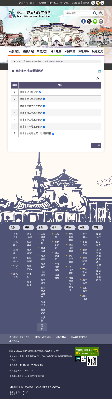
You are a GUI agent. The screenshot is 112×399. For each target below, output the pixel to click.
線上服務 (56, 51)
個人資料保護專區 (79, 337)
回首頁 (33, 3)
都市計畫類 (57, 245)
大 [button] (102, 3)
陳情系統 (53, 3)
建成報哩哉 (84, 261)
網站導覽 (23, 3)
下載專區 (84, 243)
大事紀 (29, 275)
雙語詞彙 (76, 3)
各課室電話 (38, 365)
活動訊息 (15, 243)
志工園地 (84, 236)
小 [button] (93, 3)
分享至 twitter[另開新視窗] (89, 21)
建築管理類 (57, 256)
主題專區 (83, 51)
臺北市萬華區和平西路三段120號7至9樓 (41, 351)
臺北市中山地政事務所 (31, 119)
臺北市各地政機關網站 (54, 61)
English (43, 3)
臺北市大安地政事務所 (31, 99)
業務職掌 (29, 251)
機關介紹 (28, 51)
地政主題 (84, 251)
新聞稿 (15, 251)
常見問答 (64, 3)
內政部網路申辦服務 (71, 284)
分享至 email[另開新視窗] (101, 21)
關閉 (98, 78)
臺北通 (86, 3)
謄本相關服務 (71, 248)
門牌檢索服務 (57, 267)
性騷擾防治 (84, 272)
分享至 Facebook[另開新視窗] (83, 21)
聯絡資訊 (29, 267)
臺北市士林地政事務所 (31, 106)
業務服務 (43, 249)
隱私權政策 (61, 337)
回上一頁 (96, 145)
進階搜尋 (100, 13)
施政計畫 (43, 257)
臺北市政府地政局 (29, 92)
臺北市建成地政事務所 (30, 13)
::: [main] (12, 61)
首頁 (18, 61)
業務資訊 (42, 51)
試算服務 (57, 276)
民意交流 (97, 51)
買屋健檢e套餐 (43, 239)
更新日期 (13, 392)
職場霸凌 (84, 281)
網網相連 (37, 61)
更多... (43, 327)
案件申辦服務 (71, 237)
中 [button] (98, 3)
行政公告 (15, 267)
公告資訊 (14, 51)
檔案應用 (84, 289)
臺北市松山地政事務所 (31, 112)
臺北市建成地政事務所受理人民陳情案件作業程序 (98, 265)
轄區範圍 (29, 259)
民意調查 (98, 243)
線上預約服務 (71, 270)
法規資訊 (43, 273)
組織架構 (29, 243)
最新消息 (15, 236)
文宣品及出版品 (43, 292)
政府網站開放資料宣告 (19, 337)
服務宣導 (15, 275)
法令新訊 (15, 259)
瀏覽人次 (13, 394)
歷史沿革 (29, 283)
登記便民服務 (71, 259)
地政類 (57, 236)
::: (17, 3)
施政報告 (43, 265)
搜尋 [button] (95, 13)
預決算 (43, 319)
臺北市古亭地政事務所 (31, 126)
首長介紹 (29, 236)
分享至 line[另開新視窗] (95, 21)
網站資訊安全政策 (43, 337)
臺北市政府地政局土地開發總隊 (36, 133)
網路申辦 (70, 51)
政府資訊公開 (15, 341)
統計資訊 (43, 281)
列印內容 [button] (99, 71)
